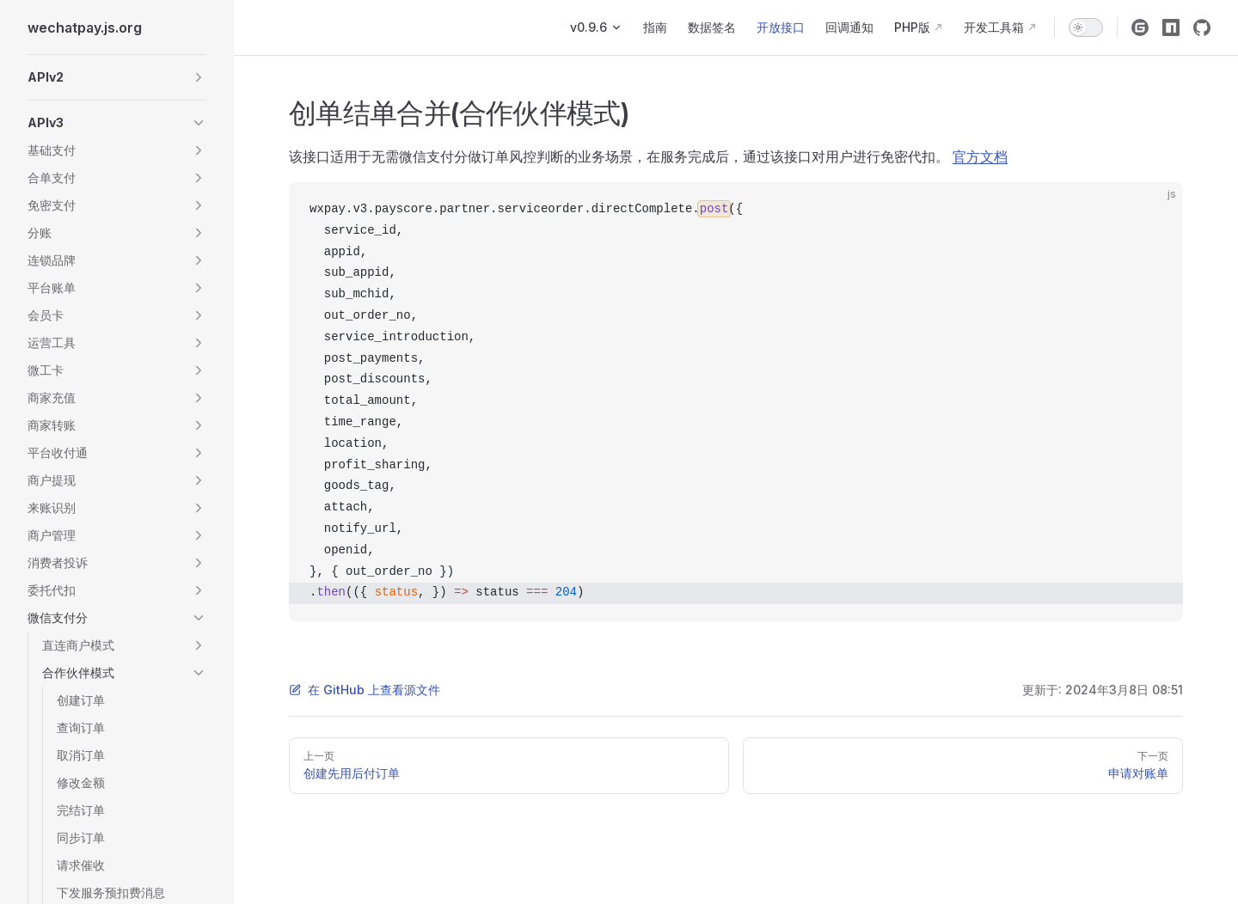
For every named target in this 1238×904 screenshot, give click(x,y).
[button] (117, 77)
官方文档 (980, 156)
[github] (1201, 27)
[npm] (1170, 27)
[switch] (1086, 27)
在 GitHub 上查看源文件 (364, 689)
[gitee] (1140, 27)
